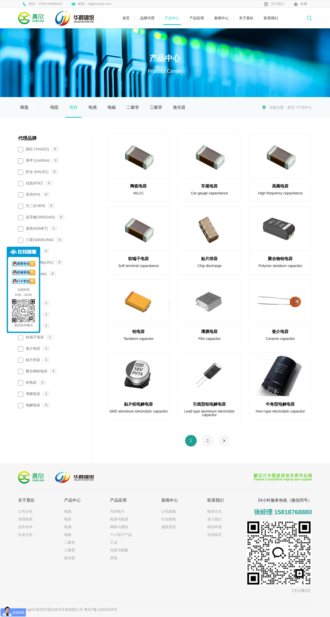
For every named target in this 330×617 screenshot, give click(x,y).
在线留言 (214, 535)
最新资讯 (168, 527)
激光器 (179, 107)
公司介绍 (25, 511)
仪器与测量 (119, 550)
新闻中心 (221, 18)
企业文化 (25, 535)
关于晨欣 (246, 18)
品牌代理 (147, 18)
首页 (126, 18)
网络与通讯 (119, 527)
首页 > (292, 107)
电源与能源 (119, 519)
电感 (92, 107)
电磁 (112, 107)
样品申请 (214, 527)
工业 (113, 542)
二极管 (133, 107)
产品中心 (172, 18)
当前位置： (278, 107)
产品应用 (196, 18)
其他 (113, 558)
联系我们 (271, 18)
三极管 (156, 107)
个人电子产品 (121, 535)
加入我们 (214, 519)
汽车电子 (117, 511)
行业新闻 (168, 519)
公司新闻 (168, 511)
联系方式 (214, 511)
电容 (73, 107)
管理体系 (25, 519)
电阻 (54, 107)
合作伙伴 (25, 527)
